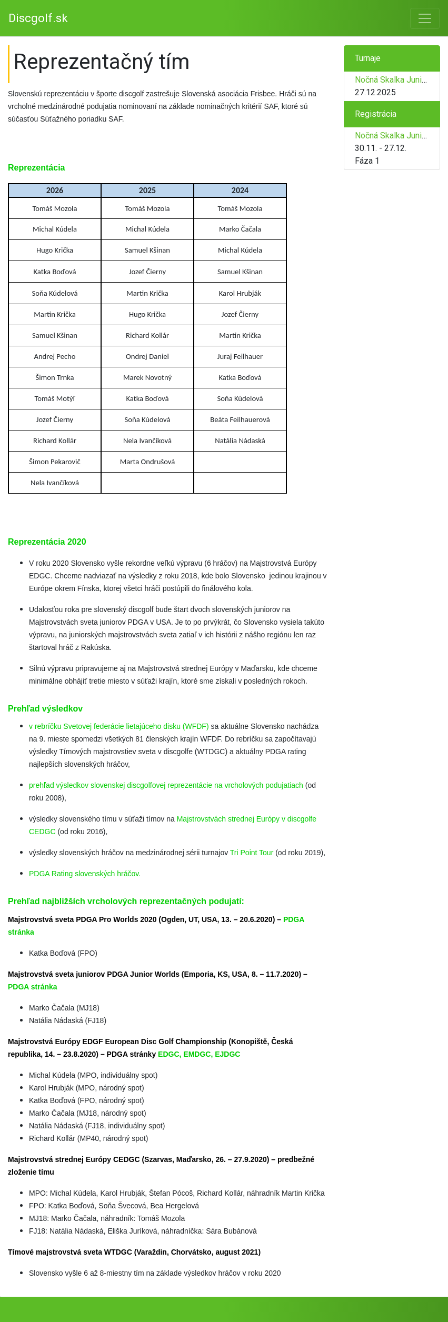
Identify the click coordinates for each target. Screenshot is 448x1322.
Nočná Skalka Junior (392, 80)
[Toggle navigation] (425, 18)
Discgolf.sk (38, 18)
